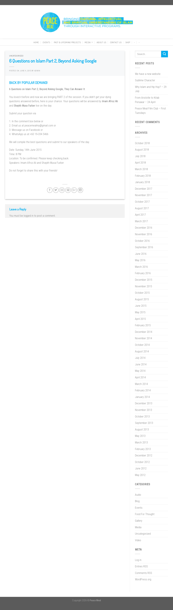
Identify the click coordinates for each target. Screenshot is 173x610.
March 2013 (141, 442)
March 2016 (141, 266)
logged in (28, 215)
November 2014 (143, 338)
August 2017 (142, 208)
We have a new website (147, 74)
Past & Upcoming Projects (67, 42)
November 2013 (143, 410)
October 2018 (142, 143)
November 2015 (143, 286)
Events (46, 42)
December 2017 (143, 188)
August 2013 (142, 429)
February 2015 (143, 325)
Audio (138, 494)
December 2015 (143, 279)
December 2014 (143, 331)
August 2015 (142, 299)
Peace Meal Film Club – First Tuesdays (150, 110)
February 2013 (143, 449)
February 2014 (143, 390)
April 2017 (140, 214)
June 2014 (140, 364)
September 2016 (144, 247)
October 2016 (142, 240)
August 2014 (142, 351)
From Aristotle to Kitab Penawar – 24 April (147, 100)
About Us (101, 42)
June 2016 (140, 253)
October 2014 (142, 344)
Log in (138, 560)
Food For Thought (144, 514)
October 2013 (142, 416)
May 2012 (140, 475)
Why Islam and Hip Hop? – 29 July (150, 89)
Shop (127, 42)
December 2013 (143, 403)
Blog (137, 501)
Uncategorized (16, 55)
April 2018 (140, 162)
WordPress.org (143, 579)
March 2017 (141, 221)
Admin (37, 71)
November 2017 (143, 195)
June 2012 (140, 468)
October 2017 (142, 201)
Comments (143, 573)
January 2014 (142, 397)
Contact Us (116, 42)
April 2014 (140, 377)
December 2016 (143, 227)
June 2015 (140, 305)
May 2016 (140, 260)
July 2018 (140, 156)
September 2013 (144, 423)
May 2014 (140, 370)
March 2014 (141, 384)
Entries (141, 566)
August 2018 (142, 149)
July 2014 (140, 357)
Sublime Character (145, 80)
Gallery (138, 520)
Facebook (34, 130)
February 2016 (143, 273)
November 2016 (143, 234)
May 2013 (140, 436)
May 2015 (140, 312)
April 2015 (140, 319)
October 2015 (142, 292)
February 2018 (143, 175)
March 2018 (141, 169)
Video (138, 540)
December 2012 (143, 455)
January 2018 (142, 182)
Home (36, 42)
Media (89, 42)
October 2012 (142, 462)
